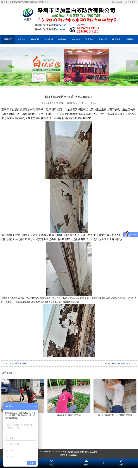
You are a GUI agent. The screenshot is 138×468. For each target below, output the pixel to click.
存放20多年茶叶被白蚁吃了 (124, 363)
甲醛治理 (103, 39)
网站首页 (8, 39)
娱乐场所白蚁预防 (18, 363)
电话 (51, 461)
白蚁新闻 (62, 39)
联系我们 (130, 39)
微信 (86, 461)
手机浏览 (131, 2)
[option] (69, 79)
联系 (121, 461)
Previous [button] (6, 79)
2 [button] (69, 94)
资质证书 (89, 39)
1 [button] (66, 94)
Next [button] (132, 79)
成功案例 (49, 39)
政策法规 (116, 39)
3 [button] (71, 94)
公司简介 (22, 39)
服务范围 (35, 39)
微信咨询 (119, 2)
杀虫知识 (76, 39)
